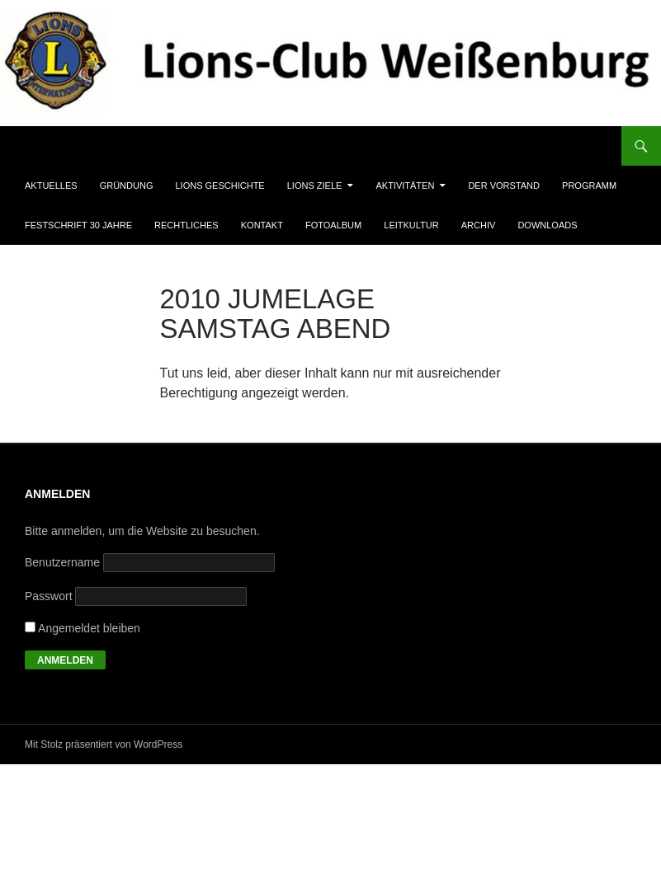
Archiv (478, 225)
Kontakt (262, 225)
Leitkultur (411, 225)
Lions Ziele (314, 185)
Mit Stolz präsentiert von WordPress (103, 744)
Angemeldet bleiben (82, 628)
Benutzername (62, 562)
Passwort (49, 596)
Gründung (126, 185)
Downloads (547, 225)
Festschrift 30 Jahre (78, 225)
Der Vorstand (504, 185)
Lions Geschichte (220, 185)
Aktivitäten (404, 185)
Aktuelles (51, 185)
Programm (589, 185)
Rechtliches (186, 225)
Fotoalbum (333, 225)
